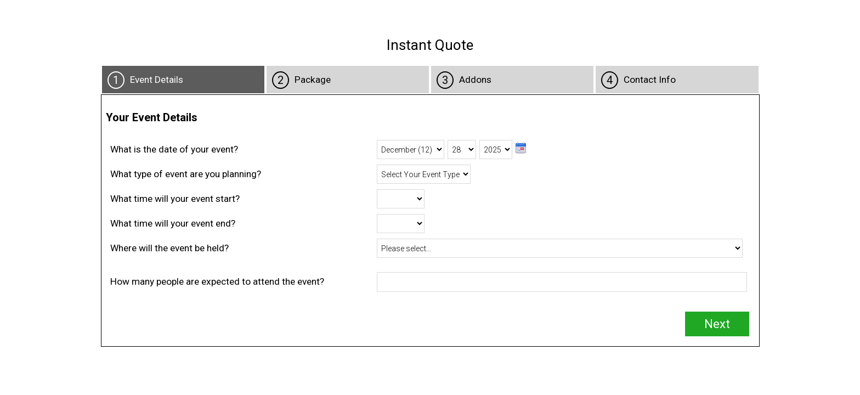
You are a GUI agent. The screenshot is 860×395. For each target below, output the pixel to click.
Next (717, 324)
